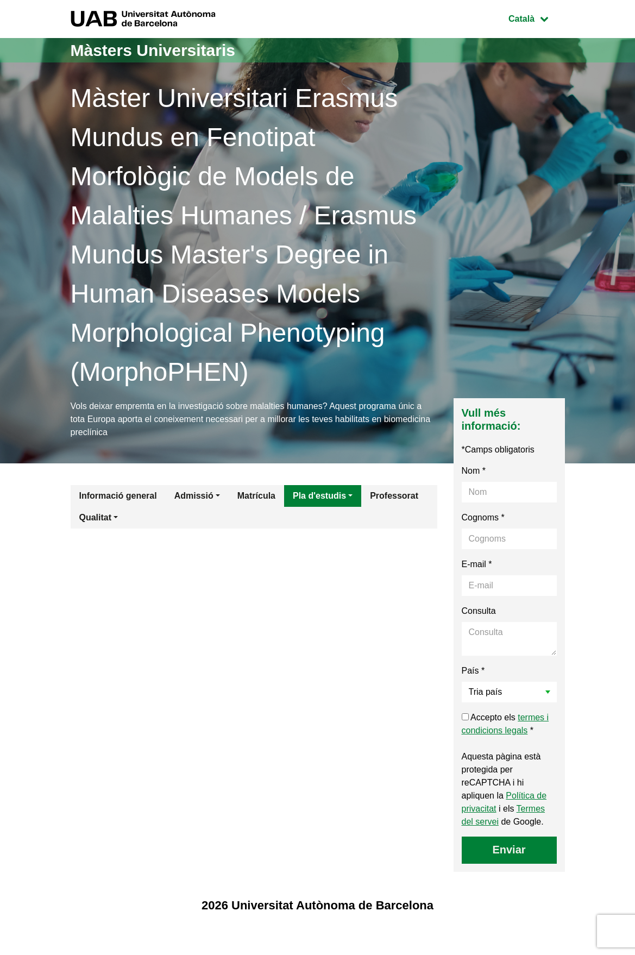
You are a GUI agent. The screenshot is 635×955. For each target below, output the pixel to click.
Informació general (118, 495)
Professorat (394, 495)
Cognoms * (483, 517)
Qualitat (95, 517)
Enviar (508, 850)
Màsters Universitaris (153, 50)
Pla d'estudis (319, 495)
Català (536, 17)
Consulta (479, 610)
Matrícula (256, 495)
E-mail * (477, 564)
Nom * (474, 470)
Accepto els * (505, 724)
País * (473, 670)
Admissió (193, 495)
